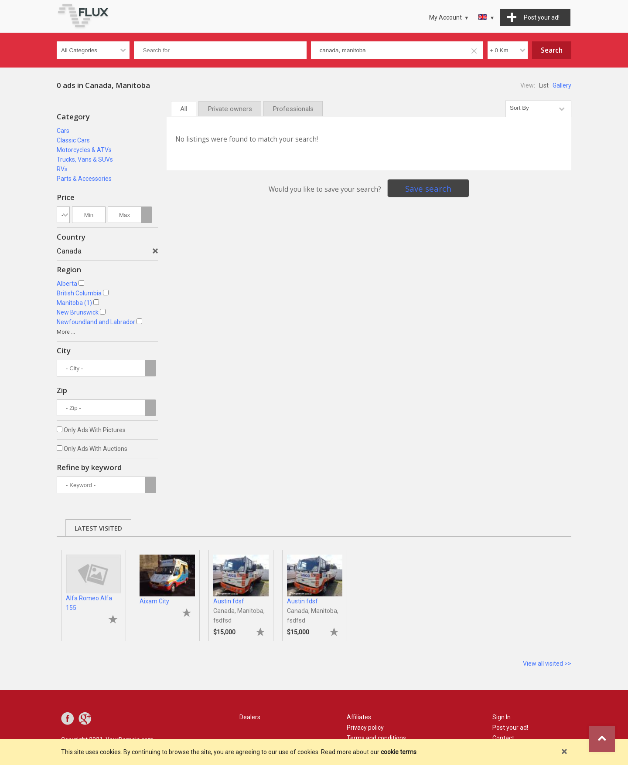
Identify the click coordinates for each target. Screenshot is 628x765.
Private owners (230, 109)
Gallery (562, 85)
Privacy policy (365, 727)
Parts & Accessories (84, 178)
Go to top (602, 739)
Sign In (501, 717)
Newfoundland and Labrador (96, 321)
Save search (428, 188)
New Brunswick (78, 312)
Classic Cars (73, 140)
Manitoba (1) (74, 302)
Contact (503, 738)
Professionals (293, 109)
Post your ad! (510, 727)
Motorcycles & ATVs (84, 149)
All (183, 109)
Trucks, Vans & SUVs (85, 159)
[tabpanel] (93, 591)
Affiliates (359, 717)
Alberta (67, 283)
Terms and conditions (376, 738)
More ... (66, 331)
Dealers (249, 717)
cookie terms (398, 751)
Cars (63, 130)
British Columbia (79, 293)
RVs (62, 169)
